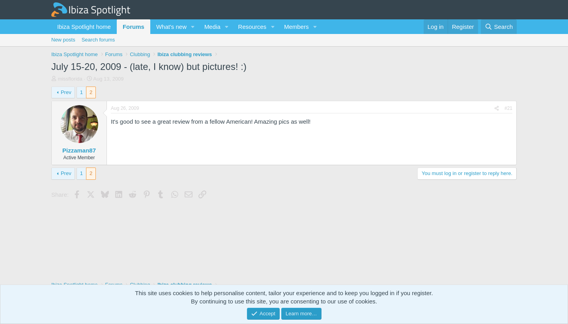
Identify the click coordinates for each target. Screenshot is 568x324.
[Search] (499, 26)
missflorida (70, 79)
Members (296, 26)
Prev (66, 92)
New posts (63, 40)
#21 (508, 108)
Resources (252, 26)
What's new (171, 26)
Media (212, 26)
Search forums (98, 40)
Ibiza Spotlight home (84, 26)
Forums (133, 26)
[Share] (496, 108)
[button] (192, 26)
